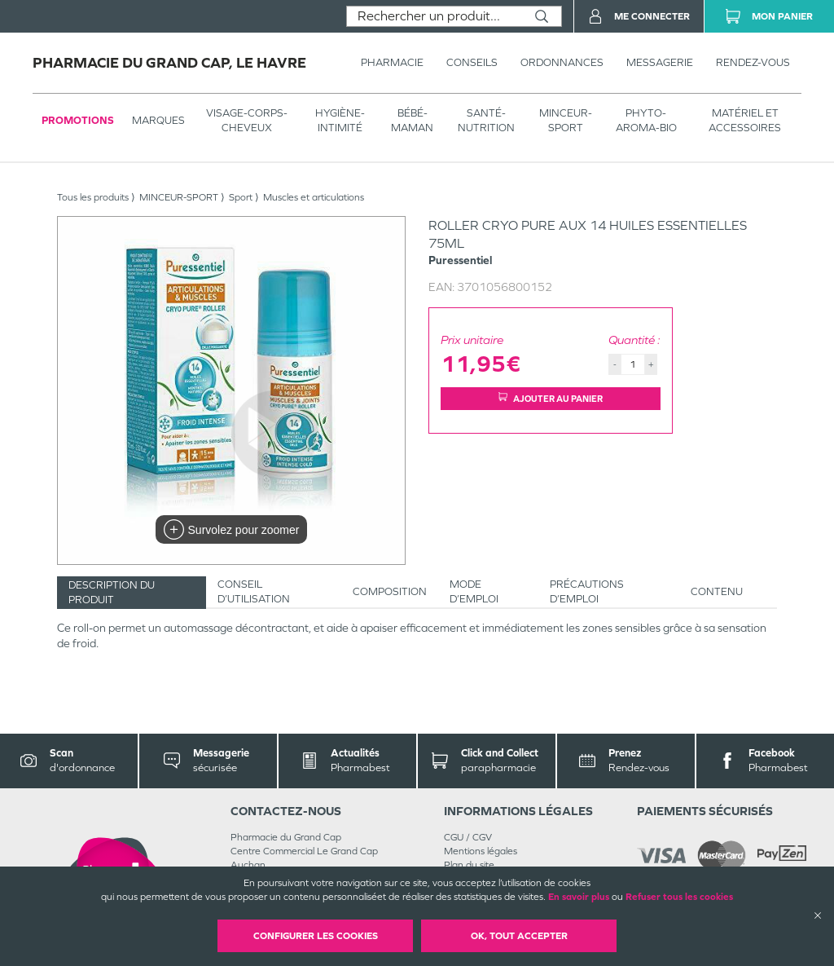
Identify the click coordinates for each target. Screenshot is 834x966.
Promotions (78, 120)
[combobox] (434, 16)
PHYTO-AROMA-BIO (646, 120)
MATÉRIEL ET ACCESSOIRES (745, 120)
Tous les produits (93, 197)
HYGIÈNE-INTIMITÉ (340, 120)
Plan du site (469, 865)
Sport (240, 197)
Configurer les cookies (315, 936)
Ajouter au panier (550, 398)
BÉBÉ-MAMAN (412, 120)
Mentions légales (480, 851)
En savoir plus (578, 896)
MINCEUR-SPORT (565, 120)
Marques (158, 120)
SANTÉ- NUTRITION (486, 120)
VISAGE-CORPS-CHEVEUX (247, 120)
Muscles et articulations (313, 197)
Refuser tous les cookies (679, 896)
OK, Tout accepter (519, 936)
